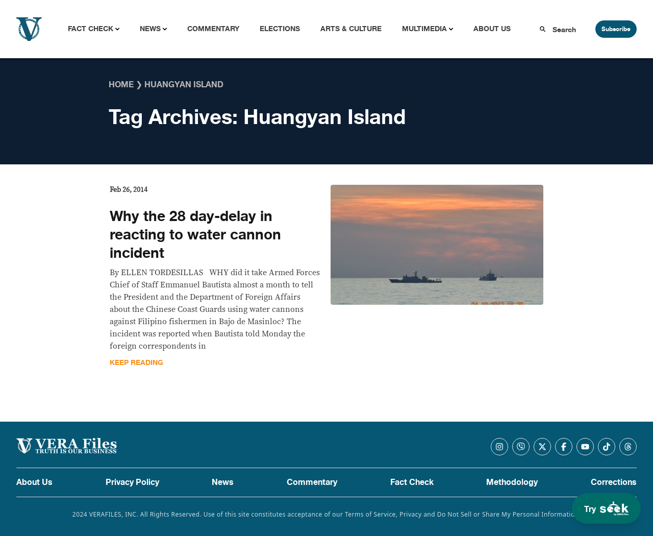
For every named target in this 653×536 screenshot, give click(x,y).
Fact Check (90, 29)
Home (121, 84)
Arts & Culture (351, 29)
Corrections (614, 482)
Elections (280, 29)
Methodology (512, 482)
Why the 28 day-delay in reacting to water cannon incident (195, 235)
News (150, 29)
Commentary (213, 29)
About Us (492, 29)
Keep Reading (136, 363)
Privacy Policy (132, 482)
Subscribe (616, 29)
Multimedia (424, 29)
